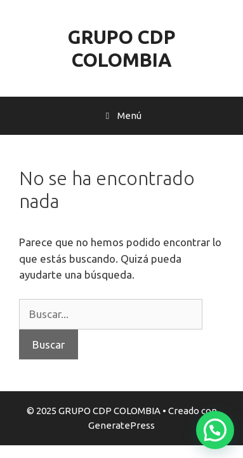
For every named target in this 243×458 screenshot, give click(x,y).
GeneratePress (121, 425)
